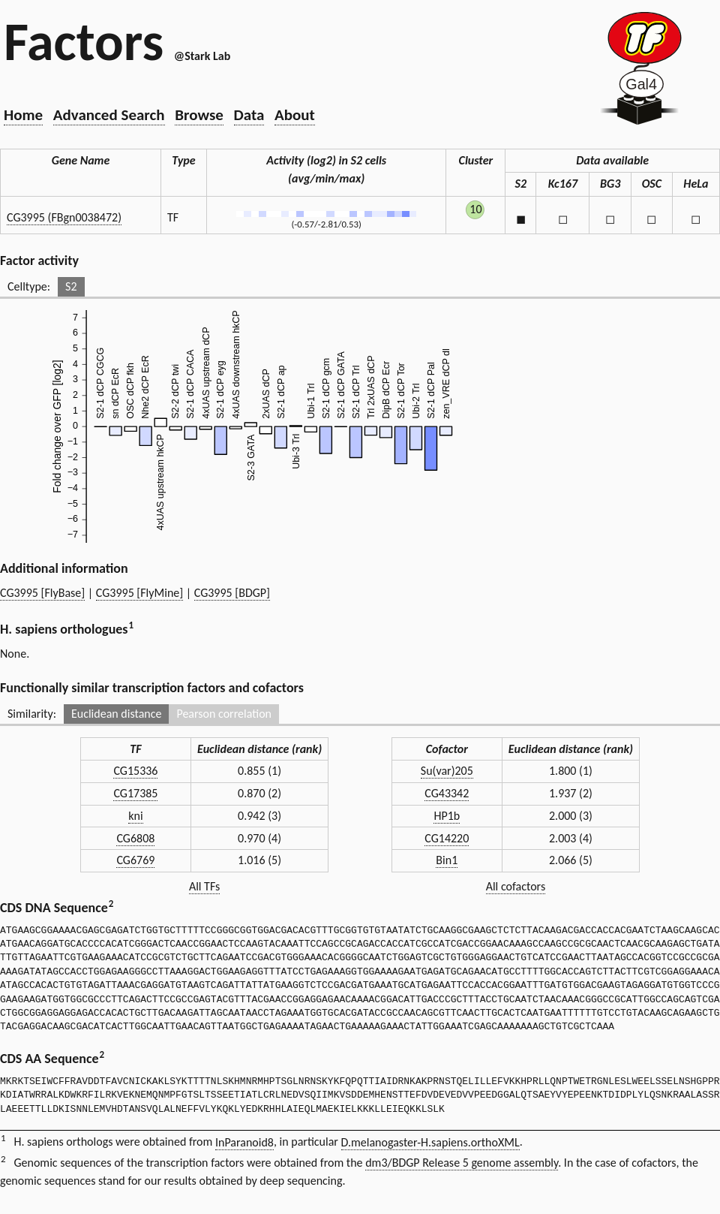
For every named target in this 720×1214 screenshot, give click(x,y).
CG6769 (135, 860)
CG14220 (446, 838)
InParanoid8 (244, 1142)
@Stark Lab (202, 56)
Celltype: (29, 286)
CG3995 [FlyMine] (139, 593)
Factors (84, 41)
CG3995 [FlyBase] (42, 593)
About (294, 115)
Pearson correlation (224, 713)
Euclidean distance (116, 713)
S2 (70, 286)
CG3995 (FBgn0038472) (64, 217)
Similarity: (32, 713)
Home (23, 115)
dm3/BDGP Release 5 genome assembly (461, 1162)
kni (135, 816)
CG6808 (135, 838)
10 (476, 209)
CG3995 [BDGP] (232, 593)
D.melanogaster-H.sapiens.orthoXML (430, 1142)
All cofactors (516, 886)
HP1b (447, 816)
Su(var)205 (447, 771)
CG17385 (135, 793)
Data (249, 115)
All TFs (204, 886)
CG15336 (135, 771)
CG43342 (446, 793)
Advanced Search (109, 115)
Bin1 (447, 860)
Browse (199, 115)
